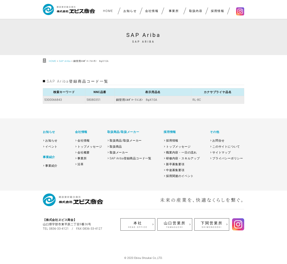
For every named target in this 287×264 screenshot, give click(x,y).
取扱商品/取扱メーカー (126, 140)
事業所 (174, 11)
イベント (51, 146)
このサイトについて (226, 146)
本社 (138, 225)
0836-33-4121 (59, 228)
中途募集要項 (175, 170)
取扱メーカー (119, 152)
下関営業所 (212, 225)
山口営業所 (175, 225)
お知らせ (130, 11)
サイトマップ (221, 152)
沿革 (80, 164)
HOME (108, 11)
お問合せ (218, 140)
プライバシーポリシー (227, 158)
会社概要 (83, 152)
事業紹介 (51, 165)
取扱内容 (195, 11)
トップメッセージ (89, 146)
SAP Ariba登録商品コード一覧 (130, 158)
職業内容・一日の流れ (181, 152)
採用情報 (217, 11)
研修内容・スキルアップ (183, 158)
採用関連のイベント (180, 176)
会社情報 (152, 11)
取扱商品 (116, 146)
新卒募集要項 (175, 164)
